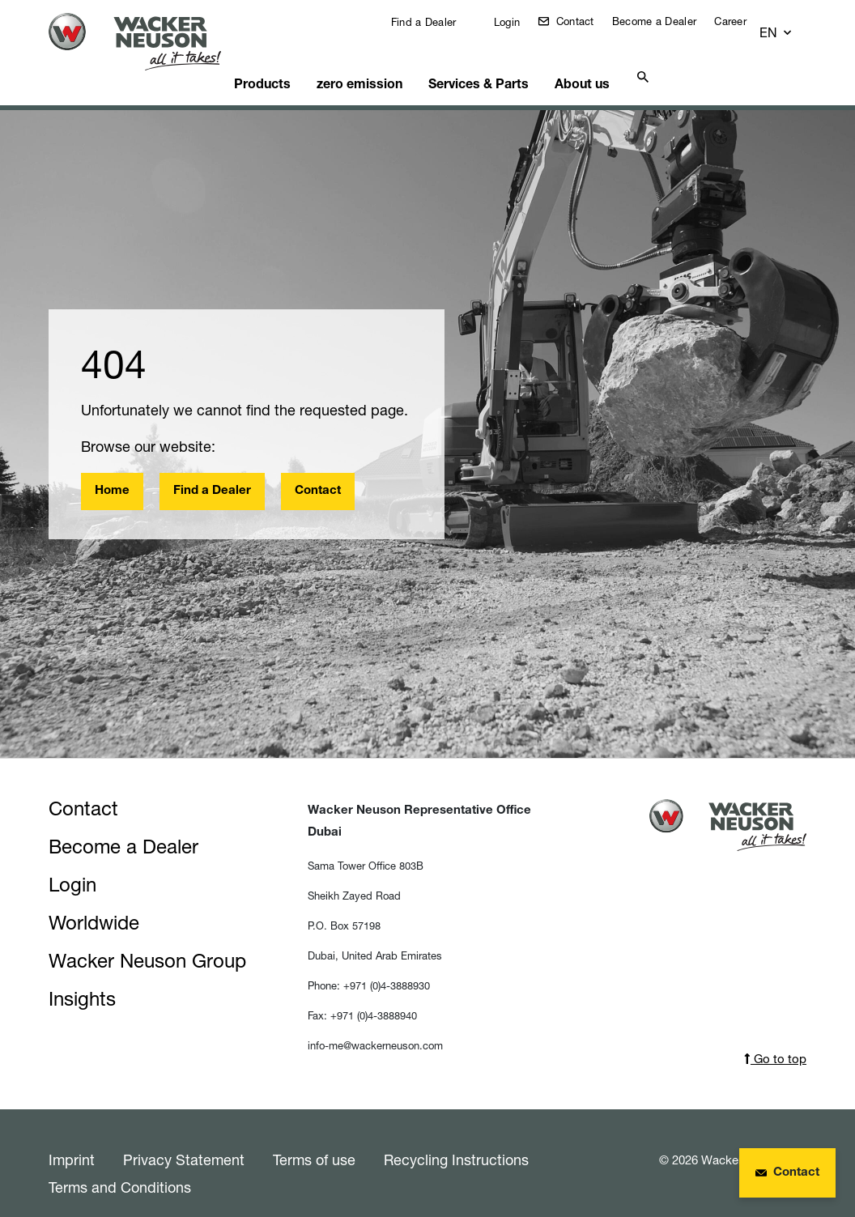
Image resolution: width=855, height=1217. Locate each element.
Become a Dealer (666, 21)
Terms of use (314, 1139)
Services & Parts (487, 61)
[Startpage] (144, 41)
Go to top (775, 1038)
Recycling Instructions (456, 1139)
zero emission (372, 61)
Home (112, 471)
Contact (585, 21)
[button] (791, 25)
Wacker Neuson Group (147, 940)
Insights (82, 978)
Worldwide (94, 902)
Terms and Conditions (120, 1167)
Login (518, 21)
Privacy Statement (184, 1139)
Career (742, 21)
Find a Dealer (433, 21)
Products (279, 61)
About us (586, 61)
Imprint (72, 1139)
